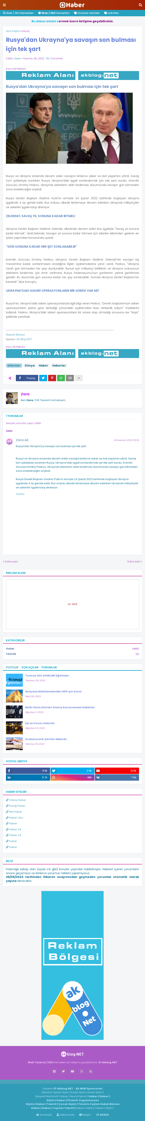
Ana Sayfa (12, 31)
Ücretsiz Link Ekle (86, 13)
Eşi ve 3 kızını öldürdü (39, 723)
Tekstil (51, 1104)
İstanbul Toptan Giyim (55, 1092)
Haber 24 (13, 829)
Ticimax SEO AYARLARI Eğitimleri (47, 675)
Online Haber (16, 800)
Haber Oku (14, 818)
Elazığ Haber (15, 806)
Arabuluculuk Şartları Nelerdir (46, 739)
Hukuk (11, 841)
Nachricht (52, 1096)
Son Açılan (29, 667)
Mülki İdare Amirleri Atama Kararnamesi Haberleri (60, 707)
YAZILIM (72, 654)
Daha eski (133, 561)
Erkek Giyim (95, 1092)
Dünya (25, 31)
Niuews (40, 1096)
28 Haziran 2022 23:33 (126, 440)
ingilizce (41, 1081)
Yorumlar (49, 667)
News (73, 1096)
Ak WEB (72, 604)
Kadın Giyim (78, 1092)
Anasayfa (44, 1115)
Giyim (50, 1100)
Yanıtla (20, 494)
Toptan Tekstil (63, 1108)
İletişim (85, 1115)
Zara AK (22, 440)
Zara (25, 394)
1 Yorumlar (56, 58)
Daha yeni (11, 561)
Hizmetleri (53, 13)
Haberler (59, 366)
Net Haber (14, 812)
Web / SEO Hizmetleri (18, 13)
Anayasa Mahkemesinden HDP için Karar (53, 691)
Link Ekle (111, 13)
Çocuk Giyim (67, 1104)
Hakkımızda (65, 1115)
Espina (82, 1096)
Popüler (12, 667)
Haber (43, 366)
